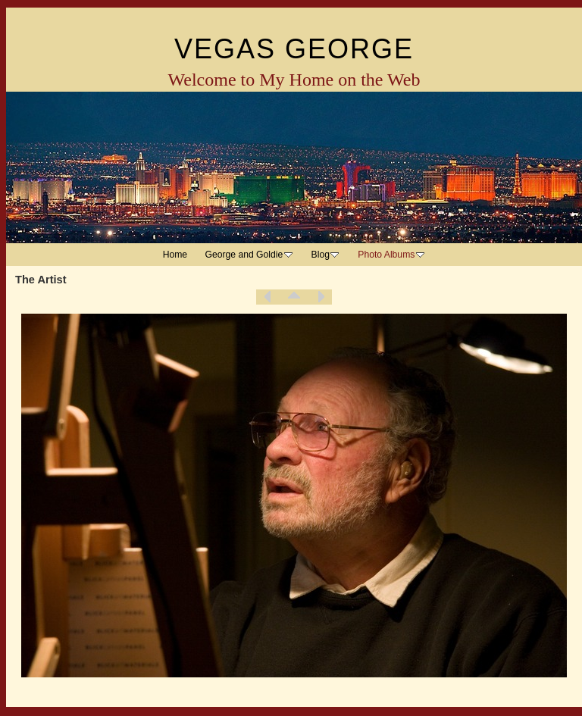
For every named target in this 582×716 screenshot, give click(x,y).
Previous (267, 297)
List (294, 297)
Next (320, 297)
